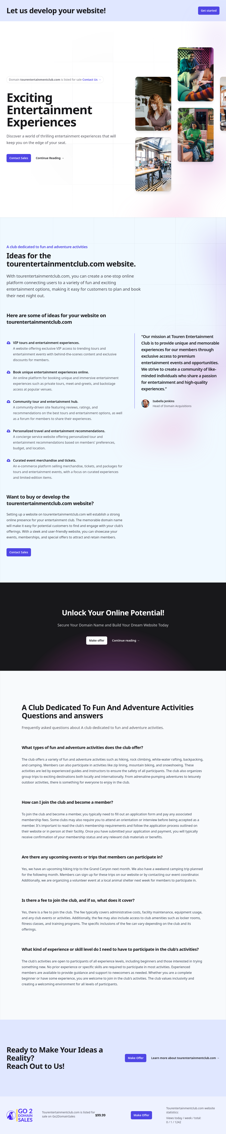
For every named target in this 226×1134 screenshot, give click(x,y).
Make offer (98, 640)
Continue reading (126, 640)
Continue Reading (50, 158)
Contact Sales (18, 158)
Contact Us (92, 79)
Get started (209, 10)
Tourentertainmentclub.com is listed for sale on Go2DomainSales (68, 1114)
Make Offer (135, 1058)
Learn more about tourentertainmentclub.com (185, 1058)
